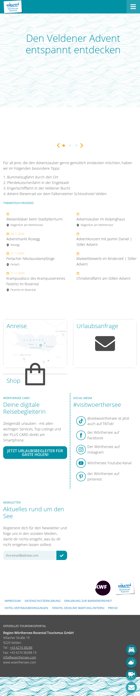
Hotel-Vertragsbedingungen (26, 608)
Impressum (13, 601)
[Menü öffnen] (133, 6)
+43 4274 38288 (21, 647)
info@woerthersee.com (19, 657)
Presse (113, 608)
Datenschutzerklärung (43, 601)
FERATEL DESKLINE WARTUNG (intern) (78, 608)
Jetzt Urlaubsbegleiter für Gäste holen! (35, 452)
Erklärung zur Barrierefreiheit (88, 601)
